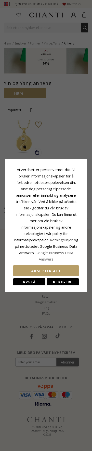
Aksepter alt (46, 270)
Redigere (63, 281)
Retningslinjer (62, 239)
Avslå (29, 281)
